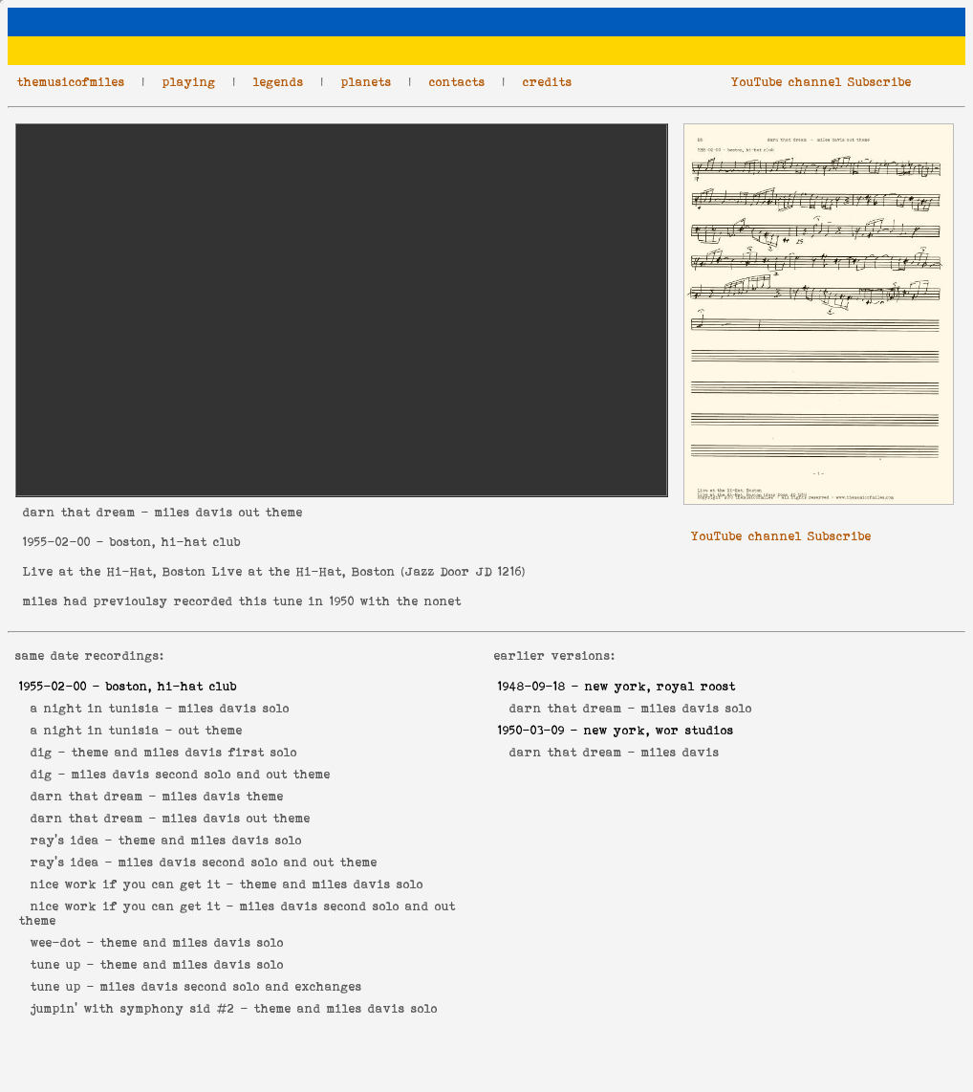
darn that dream (79, 512)
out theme (211, 730)
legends (278, 82)
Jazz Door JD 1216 (463, 571)
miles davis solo (234, 708)
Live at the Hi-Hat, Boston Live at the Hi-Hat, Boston (209, 571)
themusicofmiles (71, 82)
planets (366, 82)
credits (548, 82)
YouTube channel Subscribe (821, 82)
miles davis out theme (236, 818)
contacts (457, 82)
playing (189, 82)
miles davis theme (223, 796)
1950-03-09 (531, 730)
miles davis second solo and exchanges (231, 986)
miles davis (680, 752)
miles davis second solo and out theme (201, 774)
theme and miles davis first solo (184, 752)
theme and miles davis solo (210, 840)
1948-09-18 (532, 686)
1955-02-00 (57, 542)
